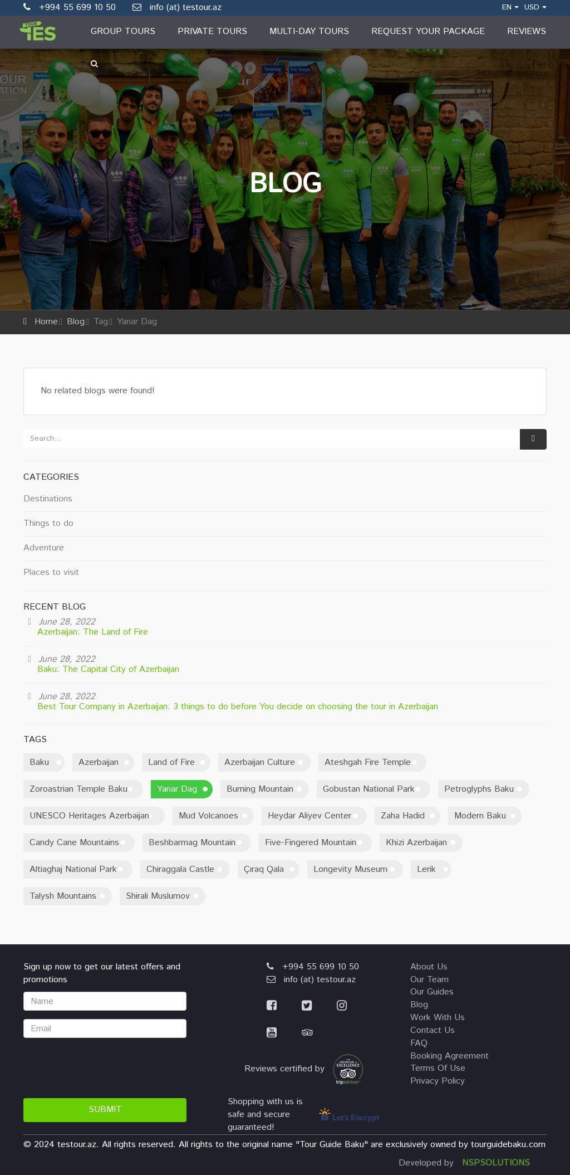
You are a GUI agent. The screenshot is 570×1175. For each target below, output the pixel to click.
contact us (432, 1030)
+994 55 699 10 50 (313, 967)
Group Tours (123, 31)
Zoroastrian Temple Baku (78, 789)
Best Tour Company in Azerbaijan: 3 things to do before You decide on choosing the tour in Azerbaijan (237, 706)
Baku (39, 762)
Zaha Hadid (403, 816)
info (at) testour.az (177, 7)
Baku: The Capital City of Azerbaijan (108, 669)
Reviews (526, 31)
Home (46, 321)
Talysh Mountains (63, 896)
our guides (432, 992)
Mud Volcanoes (208, 816)
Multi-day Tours (309, 31)
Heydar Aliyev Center (309, 816)
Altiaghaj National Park (73, 869)
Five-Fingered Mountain (310, 842)
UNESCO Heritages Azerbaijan (89, 816)
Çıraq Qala (264, 869)
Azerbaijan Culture (259, 762)
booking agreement (449, 1056)
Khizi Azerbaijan (416, 842)
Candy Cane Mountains (74, 842)
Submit (105, 1109)
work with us (437, 1017)
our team (429, 979)
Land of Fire (171, 762)
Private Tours (212, 31)
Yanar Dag (177, 789)
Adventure (43, 548)
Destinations (47, 499)
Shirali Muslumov (158, 896)
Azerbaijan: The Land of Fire (92, 632)
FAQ (419, 1043)
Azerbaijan (98, 762)
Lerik (426, 869)
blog (419, 1004)
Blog (76, 321)
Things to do (48, 523)
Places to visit (51, 572)
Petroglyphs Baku (479, 789)
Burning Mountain (260, 789)
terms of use (437, 1068)
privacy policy (437, 1081)
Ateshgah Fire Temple (368, 762)
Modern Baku (480, 816)
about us (429, 967)
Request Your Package (428, 31)
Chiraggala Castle (180, 869)
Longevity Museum (350, 869)
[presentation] (108, 1068)
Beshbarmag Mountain (192, 842)
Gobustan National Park (369, 789)
